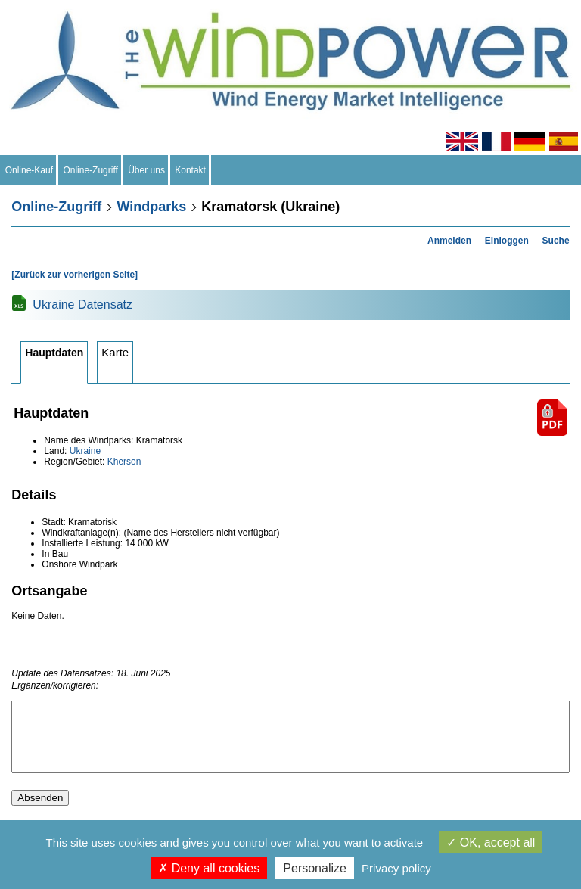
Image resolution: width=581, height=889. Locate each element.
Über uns (146, 170)
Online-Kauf (29, 170)
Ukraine (85, 451)
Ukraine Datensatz (82, 304)
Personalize (314, 868)
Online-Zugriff (90, 170)
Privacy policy (396, 868)
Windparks (151, 206)
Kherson (124, 461)
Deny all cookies (208, 868)
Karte (115, 352)
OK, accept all (490, 842)
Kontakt (190, 170)
